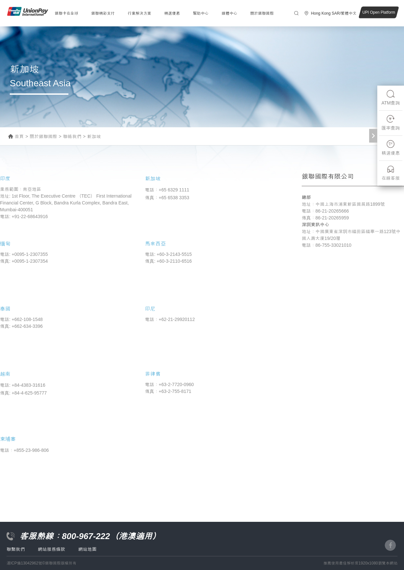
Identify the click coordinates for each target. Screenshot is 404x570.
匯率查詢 (391, 123)
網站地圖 (87, 549)
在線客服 (391, 173)
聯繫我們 (16, 549)
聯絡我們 (72, 136)
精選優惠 (172, 13)
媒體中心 (229, 13)
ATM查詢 (391, 97)
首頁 (19, 136)
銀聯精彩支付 (103, 13)
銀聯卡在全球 (66, 13)
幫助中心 (201, 13)
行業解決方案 (139, 13)
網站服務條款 (51, 549)
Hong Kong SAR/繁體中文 (333, 13)
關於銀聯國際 (262, 13)
